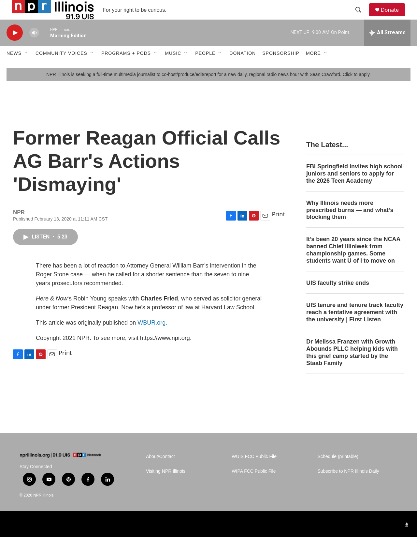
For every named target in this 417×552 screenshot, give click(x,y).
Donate (394, 17)
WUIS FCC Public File (254, 471)
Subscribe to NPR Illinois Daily (348, 485)
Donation (242, 67)
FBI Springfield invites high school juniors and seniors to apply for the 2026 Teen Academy (354, 188)
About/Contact (160, 471)
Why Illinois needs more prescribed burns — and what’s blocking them (349, 224)
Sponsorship (280, 67)
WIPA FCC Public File (254, 485)
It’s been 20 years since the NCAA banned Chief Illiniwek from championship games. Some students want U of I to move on (353, 265)
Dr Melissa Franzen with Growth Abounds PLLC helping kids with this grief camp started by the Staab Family (352, 367)
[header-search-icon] (361, 17)
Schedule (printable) (338, 471)
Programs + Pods (126, 67)
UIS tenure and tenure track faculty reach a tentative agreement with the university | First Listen (354, 326)
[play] (14, 47)
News (14, 67)
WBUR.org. (152, 337)
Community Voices (61, 67)
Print (278, 229)
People (205, 67)
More (313, 67)
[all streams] (387, 47)
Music (173, 67)
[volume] (34, 47)
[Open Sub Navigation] (26, 67)
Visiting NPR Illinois (165, 485)
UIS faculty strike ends (337, 297)
